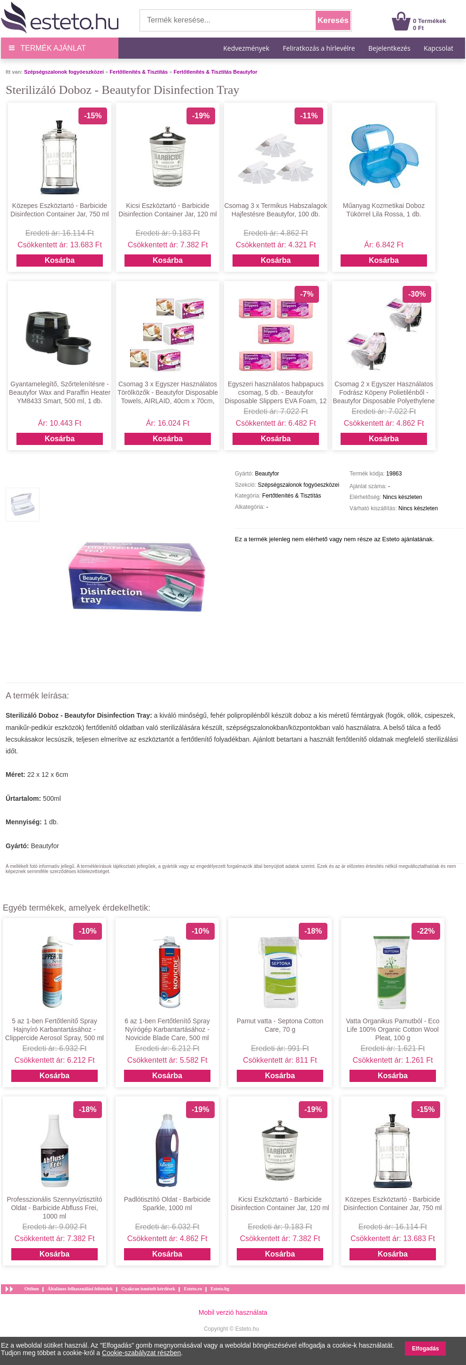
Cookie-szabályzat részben (141, 1353)
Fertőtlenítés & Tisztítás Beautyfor (215, 72)
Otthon (31, 1288)
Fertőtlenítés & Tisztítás (138, 72)
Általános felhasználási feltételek (80, 1288)
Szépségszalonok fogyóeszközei (64, 72)
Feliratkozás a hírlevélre (319, 48)
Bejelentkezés (389, 48)
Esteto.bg (219, 1288)
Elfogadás (425, 1348)
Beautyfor (45, 846)
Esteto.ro (193, 1288)
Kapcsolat (438, 48)
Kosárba (60, 260)
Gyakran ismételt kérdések (148, 1288)
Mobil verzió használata (233, 1312)
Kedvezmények (247, 48)
